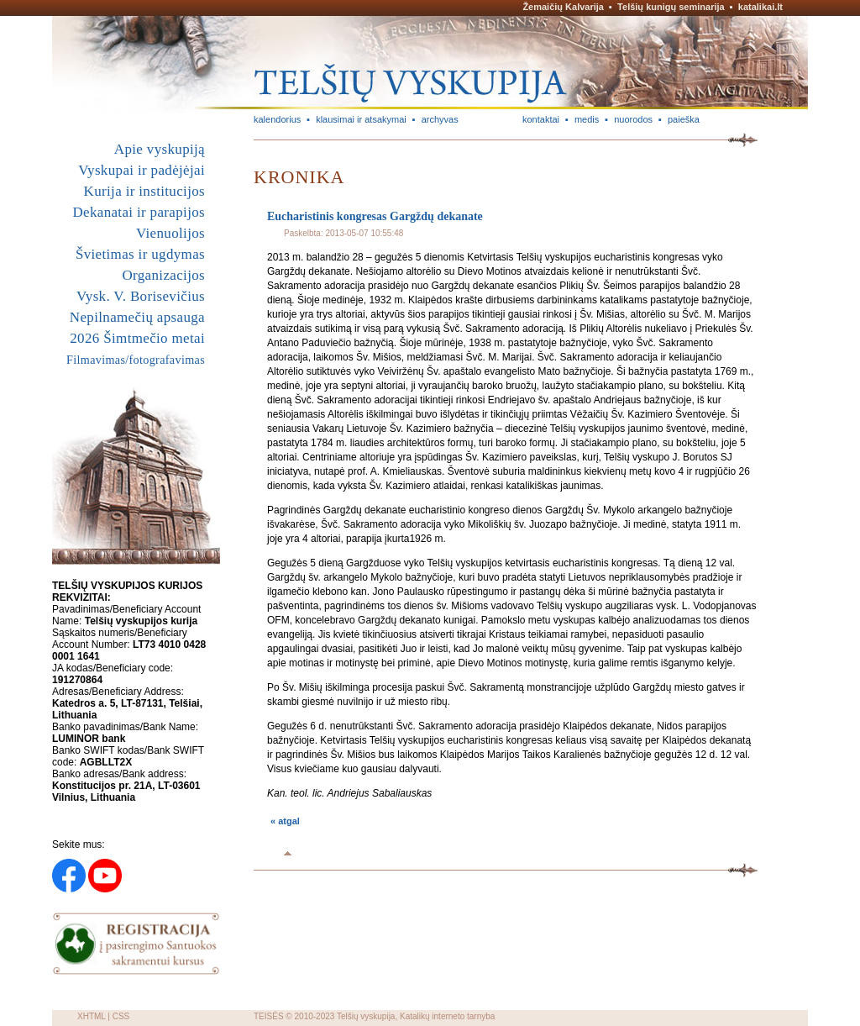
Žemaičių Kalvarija (563, 7)
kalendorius (277, 119)
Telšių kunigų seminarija (671, 7)
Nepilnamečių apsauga (137, 317)
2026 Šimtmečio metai (137, 338)
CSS (121, 1016)
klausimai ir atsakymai (361, 119)
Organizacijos (163, 275)
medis (586, 119)
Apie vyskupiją (159, 149)
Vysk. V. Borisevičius (140, 296)
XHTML (91, 1016)
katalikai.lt (760, 7)
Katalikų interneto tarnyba (447, 1016)
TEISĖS (269, 1016)
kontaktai (540, 119)
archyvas (440, 119)
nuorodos (633, 119)
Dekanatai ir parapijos (138, 212)
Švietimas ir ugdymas (140, 254)
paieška (684, 119)
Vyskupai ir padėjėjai (141, 170)
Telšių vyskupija (366, 1016)
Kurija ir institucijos (144, 191)
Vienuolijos (170, 233)
